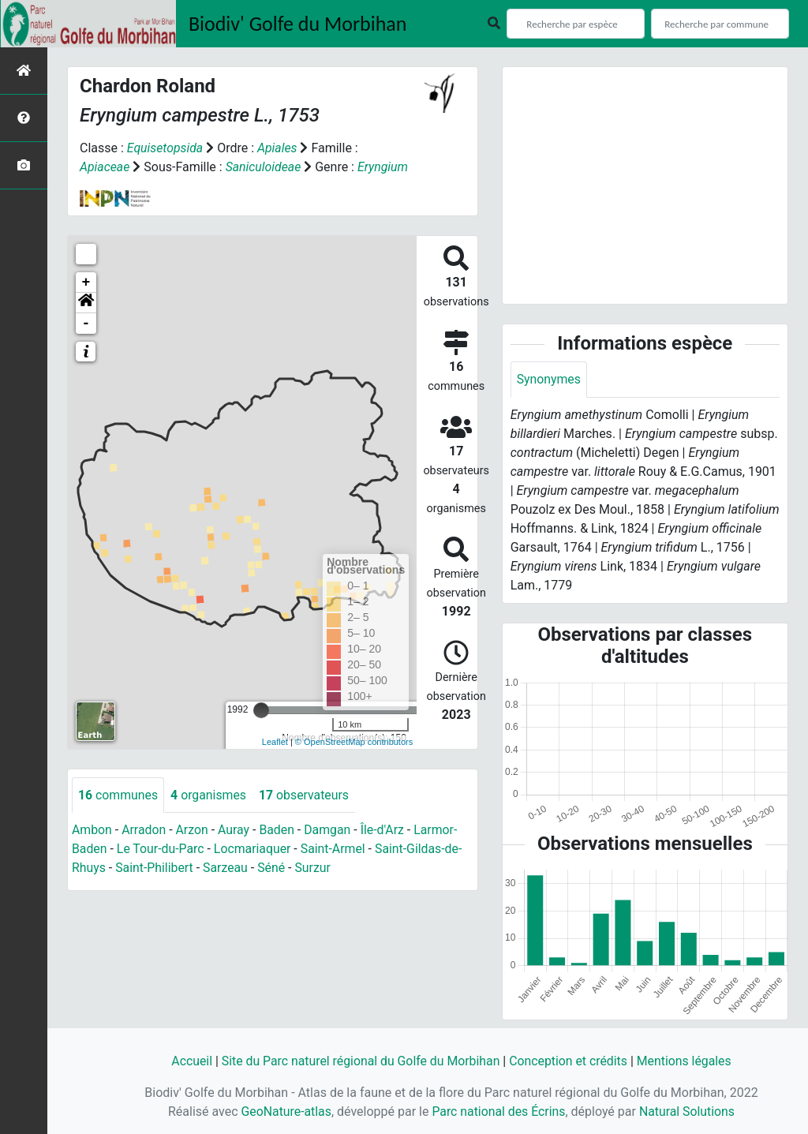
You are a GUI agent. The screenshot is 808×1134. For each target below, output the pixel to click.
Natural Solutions (688, 1111)
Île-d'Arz (385, 830)
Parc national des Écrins (498, 1111)
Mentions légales (686, 1061)
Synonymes (549, 379)
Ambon (92, 830)
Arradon (144, 830)
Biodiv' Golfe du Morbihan (298, 23)
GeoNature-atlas (285, 1111)
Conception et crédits (570, 1061)
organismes (209, 795)
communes (118, 795)
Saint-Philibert (155, 868)
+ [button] (86, 282)
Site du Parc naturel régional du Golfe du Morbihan (359, 1061)
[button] (86, 303)
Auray (235, 830)
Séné (273, 868)
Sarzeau (226, 868)
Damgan (330, 830)
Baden (279, 830)
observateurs (305, 795)
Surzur (315, 868)
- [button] (86, 323)
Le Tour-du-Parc (161, 849)
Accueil (188, 1061)
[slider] (261, 710)
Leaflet (275, 742)
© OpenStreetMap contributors (354, 742)
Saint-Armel (335, 849)
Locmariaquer (254, 849)
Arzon (193, 830)
